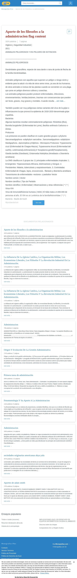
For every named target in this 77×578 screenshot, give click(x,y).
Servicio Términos (7, 550)
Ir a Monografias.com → (61, 544)
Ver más (38, 202)
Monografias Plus (7, 9)
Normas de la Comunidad (10, 559)
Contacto (4, 548)
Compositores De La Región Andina (51, 528)
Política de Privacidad (8, 553)
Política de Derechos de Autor (11, 556)
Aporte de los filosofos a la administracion (30, 9)
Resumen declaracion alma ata (11, 523)
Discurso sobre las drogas (48, 524)
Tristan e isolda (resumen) (10, 519)
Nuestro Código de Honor (10, 561)
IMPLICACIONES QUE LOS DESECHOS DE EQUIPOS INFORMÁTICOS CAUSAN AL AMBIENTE (57, 520)
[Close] (74, 566)
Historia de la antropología (10, 526)
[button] (69, 34)
